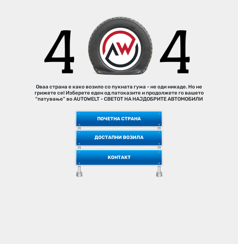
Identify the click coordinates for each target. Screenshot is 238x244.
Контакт (119, 157)
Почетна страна (119, 119)
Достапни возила (119, 137)
